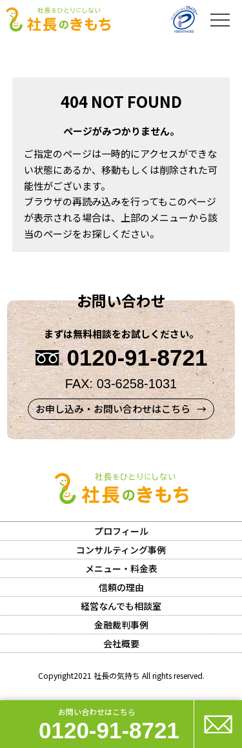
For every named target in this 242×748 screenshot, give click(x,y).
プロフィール (121, 531)
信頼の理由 (121, 587)
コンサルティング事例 (121, 549)
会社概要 (121, 643)
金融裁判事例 (121, 624)
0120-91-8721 (109, 730)
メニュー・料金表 (121, 568)
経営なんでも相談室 (121, 605)
